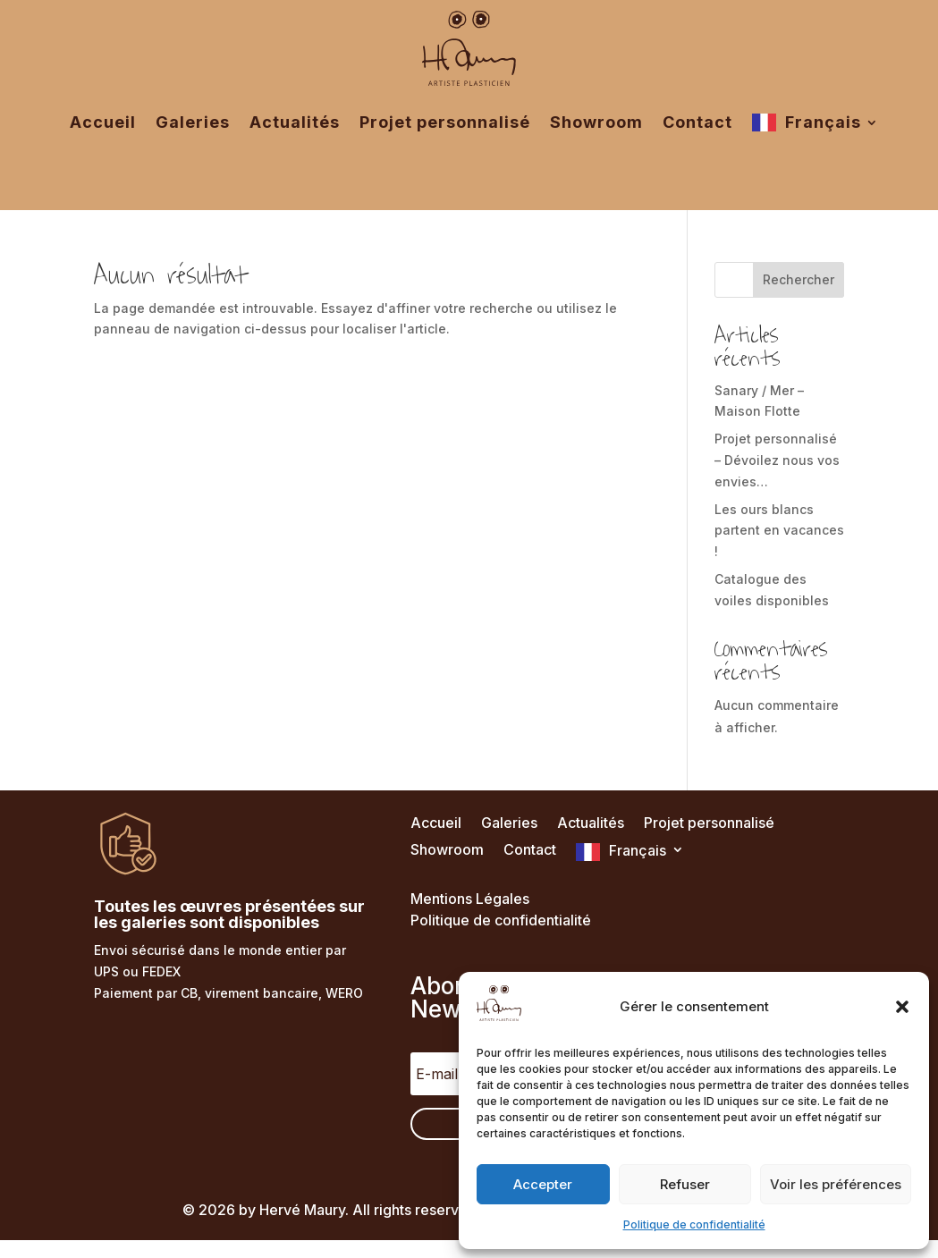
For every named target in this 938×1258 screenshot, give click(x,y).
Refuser (685, 1184)
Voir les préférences (835, 1184)
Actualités (294, 122)
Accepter (542, 1184)
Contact (697, 122)
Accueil (103, 122)
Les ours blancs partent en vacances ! (779, 531)
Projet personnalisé (444, 122)
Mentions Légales (469, 899)
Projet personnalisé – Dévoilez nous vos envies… (777, 460)
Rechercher (798, 279)
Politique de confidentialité (694, 1224)
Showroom (596, 122)
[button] (902, 1007)
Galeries (193, 122)
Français (823, 122)
